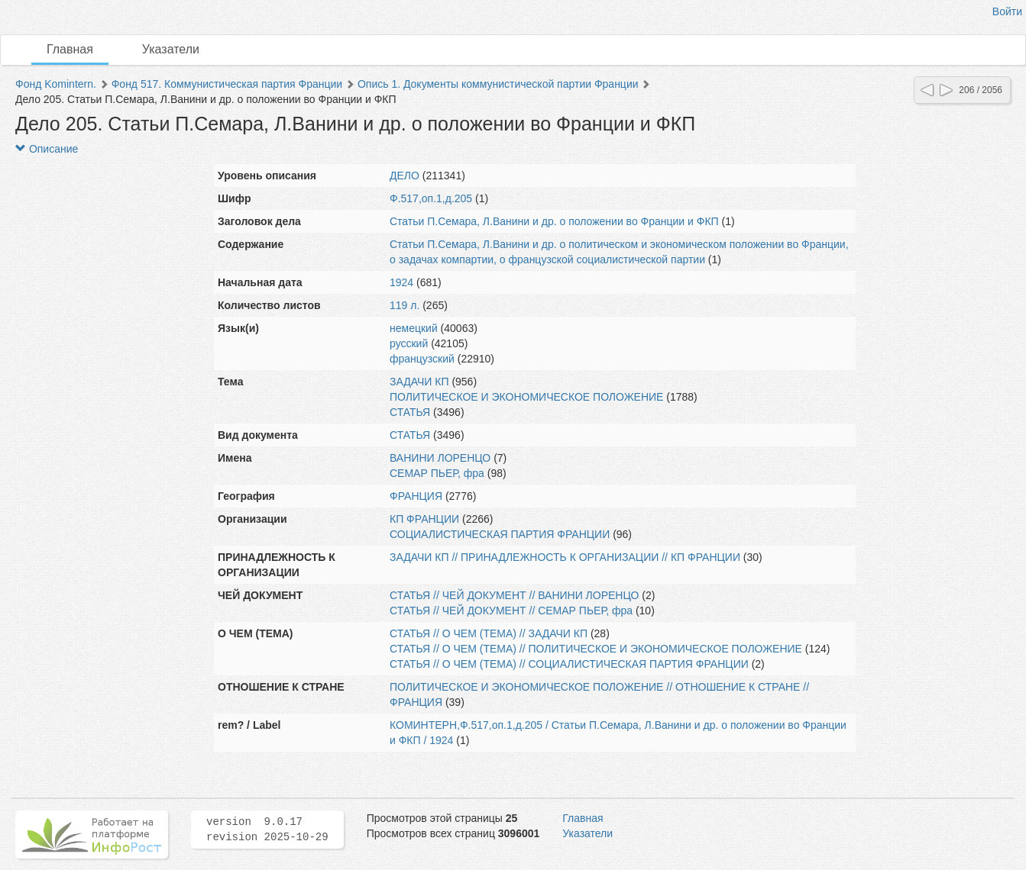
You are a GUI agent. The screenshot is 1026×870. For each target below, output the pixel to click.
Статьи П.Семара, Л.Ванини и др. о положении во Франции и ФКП (554, 221)
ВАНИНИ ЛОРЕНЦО (440, 458)
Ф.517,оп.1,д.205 (431, 198)
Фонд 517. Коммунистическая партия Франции (227, 84)
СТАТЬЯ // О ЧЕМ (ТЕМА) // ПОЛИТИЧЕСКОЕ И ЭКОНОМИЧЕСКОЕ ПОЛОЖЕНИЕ (596, 649)
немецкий (414, 328)
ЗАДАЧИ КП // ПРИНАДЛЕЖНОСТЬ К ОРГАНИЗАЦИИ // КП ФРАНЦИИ (565, 557)
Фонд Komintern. (55, 84)
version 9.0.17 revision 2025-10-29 (267, 829)
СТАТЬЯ (410, 412)
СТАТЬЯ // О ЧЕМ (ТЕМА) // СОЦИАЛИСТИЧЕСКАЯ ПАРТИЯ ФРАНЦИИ (569, 664)
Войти (1007, 11)
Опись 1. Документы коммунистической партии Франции (498, 84)
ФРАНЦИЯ (416, 496)
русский (409, 343)
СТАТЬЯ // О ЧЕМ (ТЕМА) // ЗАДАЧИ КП (488, 633)
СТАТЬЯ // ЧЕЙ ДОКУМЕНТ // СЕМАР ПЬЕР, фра (511, 610)
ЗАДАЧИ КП (419, 381)
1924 (401, 282)
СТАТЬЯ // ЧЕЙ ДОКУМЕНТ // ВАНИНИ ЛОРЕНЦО (514, 595)
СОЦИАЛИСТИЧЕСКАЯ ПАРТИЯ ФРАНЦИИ (500, 534)
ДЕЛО (404, 175)
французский (422, 359)
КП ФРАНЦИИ (424, 519)
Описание (46, 149)
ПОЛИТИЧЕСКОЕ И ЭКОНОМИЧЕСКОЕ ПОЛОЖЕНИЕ (526, 397)
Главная (70, 49)
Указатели (170, 49)
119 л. (404, 305)
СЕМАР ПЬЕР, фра (437, 473)
